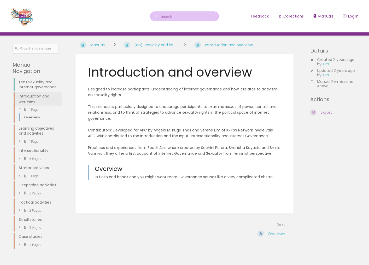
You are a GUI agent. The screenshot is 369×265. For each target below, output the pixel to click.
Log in (351, 16)
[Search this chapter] (36, 49)
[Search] (157, 16)
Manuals (323, 16)
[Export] (333, 112)
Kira (326, 64)
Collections (291, 16)
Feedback (260, 16)
